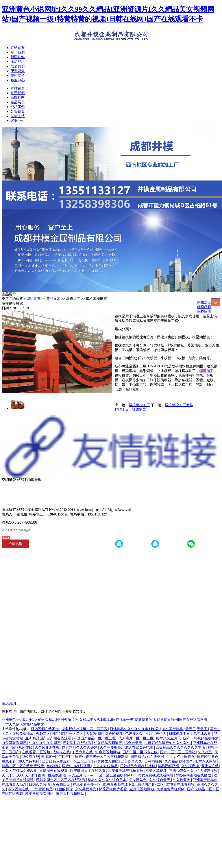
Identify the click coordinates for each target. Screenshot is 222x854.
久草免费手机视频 (170, 789)
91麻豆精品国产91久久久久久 (167, 743)
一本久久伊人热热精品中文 (23, 724)
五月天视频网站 (142, 789)
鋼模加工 (204, 302)
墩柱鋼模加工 (139, 405)
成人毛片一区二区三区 (136, 738)
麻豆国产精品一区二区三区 (95, 738)
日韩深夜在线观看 (53, 770)
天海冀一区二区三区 (57, 757)
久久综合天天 (160, 780)
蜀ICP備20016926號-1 (16, 530)
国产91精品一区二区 (68, 733)
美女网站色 (138, 780)
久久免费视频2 (112, 747)
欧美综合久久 (132, 761)
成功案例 (18, 66)
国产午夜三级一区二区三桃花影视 (102, 757)
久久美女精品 (86, 789)
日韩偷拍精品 (42, 789)
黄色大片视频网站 (70, 794)
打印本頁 (122, 409)
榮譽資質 (18, 71)
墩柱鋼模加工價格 (179, 405)
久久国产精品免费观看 (20, 770)
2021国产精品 (173, 729)
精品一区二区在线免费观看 (23, 766)
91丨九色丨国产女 (181, 757)
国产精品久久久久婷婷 (80, 747)
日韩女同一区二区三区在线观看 (61, 780)
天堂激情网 (95, 733)
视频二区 (43, 733)
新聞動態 (18, 57)
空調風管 (9, 480)
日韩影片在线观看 (77, 743)
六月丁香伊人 (156, 733)
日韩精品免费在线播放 (138, 766)
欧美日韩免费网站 (39, 794)
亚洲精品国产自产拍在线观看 (48, 738)
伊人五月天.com (81, 775)
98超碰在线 (30, 757)
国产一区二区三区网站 (178, 752)
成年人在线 (61, 752)
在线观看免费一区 (87, 784)
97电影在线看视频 (180, 784)
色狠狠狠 (53, 766)
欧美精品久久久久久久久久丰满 (181, 747)
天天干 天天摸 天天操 (19, 775)
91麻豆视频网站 (108, 752)
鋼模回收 (204, 311)
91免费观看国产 (14, 743)
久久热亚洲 (182, 780)
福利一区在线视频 (52, 775)
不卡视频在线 (19, 789)
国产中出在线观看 (76, 766)
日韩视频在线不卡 (45, 729)
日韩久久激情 (40, 784)
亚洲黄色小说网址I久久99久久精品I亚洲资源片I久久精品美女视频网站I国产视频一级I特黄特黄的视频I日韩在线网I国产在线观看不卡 (104, 720)
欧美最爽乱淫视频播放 (126, 770)
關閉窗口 (139, 409)
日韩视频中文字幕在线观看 (190, 733)
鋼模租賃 (204, 307)
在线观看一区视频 (36, 752)
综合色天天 (133, 743)
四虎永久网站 (206, 761)
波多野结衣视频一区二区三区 (84, 729)
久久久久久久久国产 (45, 743)
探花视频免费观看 (113, 789)
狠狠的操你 (64, 789)
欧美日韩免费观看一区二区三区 (67, 761)
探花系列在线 (22, 747)
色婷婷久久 (134, 733)
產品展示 (18, 102)
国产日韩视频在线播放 (201, 738)
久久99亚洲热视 (47, 747)
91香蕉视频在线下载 (119, 784)
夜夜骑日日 (61, 784)
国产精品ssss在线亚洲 (147, 757)
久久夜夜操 (190, 766)
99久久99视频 (29, 761)
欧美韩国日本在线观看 (88, 770)
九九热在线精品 (105, 766)
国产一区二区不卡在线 (140, 752)
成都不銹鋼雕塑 (29, 480)
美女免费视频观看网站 (156, 775)
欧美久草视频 (157, 770)
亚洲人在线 (210, 766)
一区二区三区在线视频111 (116, 775)
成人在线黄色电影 (139, 747)
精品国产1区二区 (151, 784)
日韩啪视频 (153, 761)
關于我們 (18, 52)
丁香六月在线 (83, 752)
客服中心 (18, 80)
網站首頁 (18, 48)
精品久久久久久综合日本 (107, 780)
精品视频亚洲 (169, 766)
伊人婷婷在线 (207, 770)
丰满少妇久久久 (182, 770)
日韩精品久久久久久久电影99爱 (135, 729)
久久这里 (205, 752)
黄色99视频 (114, 733)
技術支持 (18, 75)
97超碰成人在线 (106, 761)
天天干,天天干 (196, 729)
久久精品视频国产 (108, 743)
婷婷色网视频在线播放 (194, 775)
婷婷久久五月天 (169, 738)
